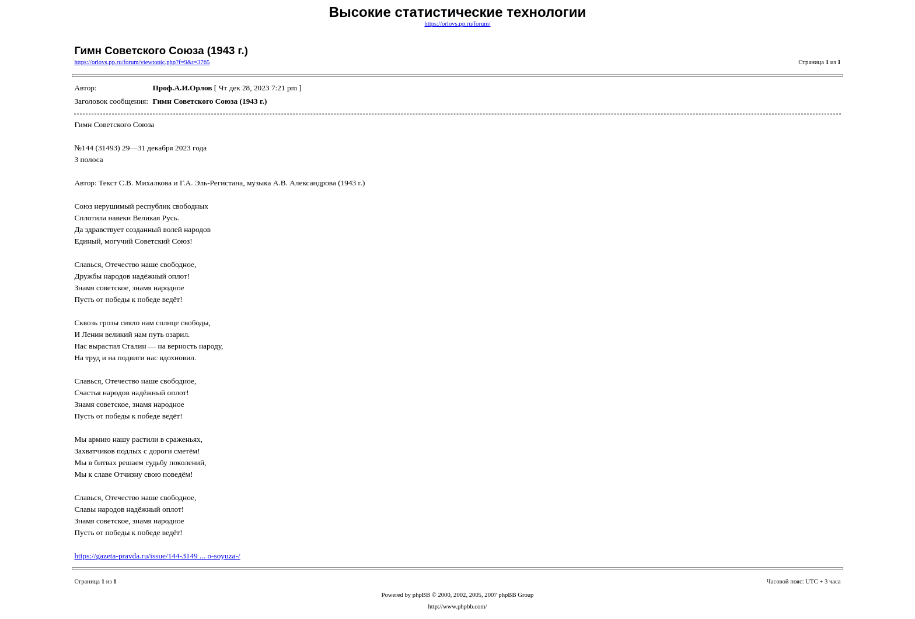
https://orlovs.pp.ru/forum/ (457, 23)
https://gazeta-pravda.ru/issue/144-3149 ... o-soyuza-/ (157, 555)
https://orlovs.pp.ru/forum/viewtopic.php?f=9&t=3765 (141, 62)
